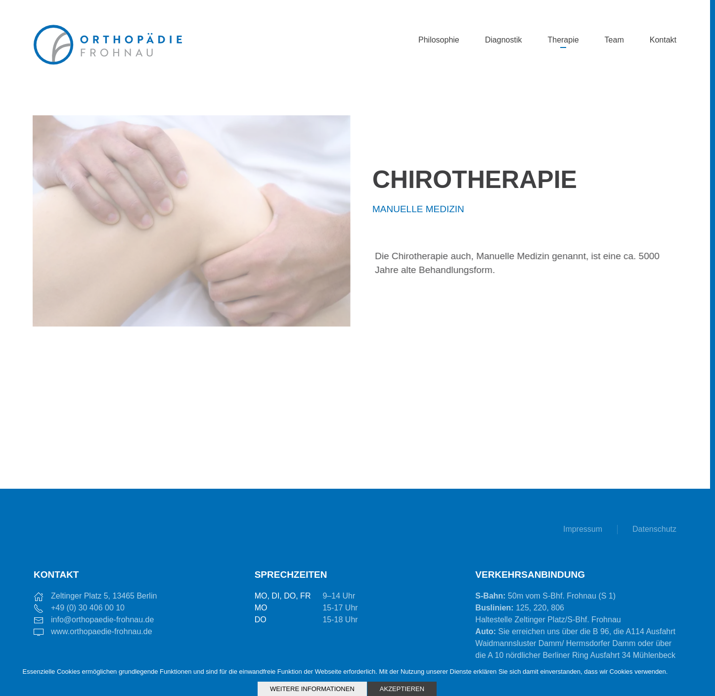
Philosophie (438, 40)
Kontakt (663, 40)
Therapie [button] (563, 40)
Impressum (582, 529)
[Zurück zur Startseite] (108, 40)
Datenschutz (654, 529)
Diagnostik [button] (503, 40)
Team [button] (614, 40)
